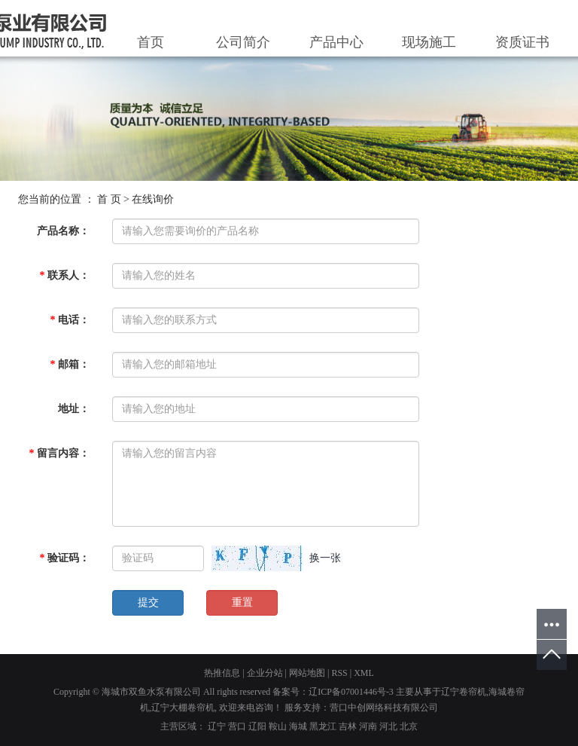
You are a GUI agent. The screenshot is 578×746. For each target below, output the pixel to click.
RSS (339, 673)
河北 (388, 726)
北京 (409, 726)
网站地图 (307, 673)
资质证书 (522, 42)
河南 (368, 726)
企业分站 (265, 673)
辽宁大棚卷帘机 (182, 707)
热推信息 (222, 673)
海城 (298, 726)
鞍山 (278, 726)
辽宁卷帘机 (463, 691)
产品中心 (336, 42)
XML (364, 673)
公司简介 (243, 42)
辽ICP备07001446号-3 (351, 691)
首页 (150, 42)
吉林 (348, 726)
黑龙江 (322, 726)
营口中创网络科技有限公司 (384, 707)
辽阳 (257, 726)
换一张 (325, 558)
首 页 (109, 199)
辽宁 (217, 726)
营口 (237, 726)
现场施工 (429, 42)
